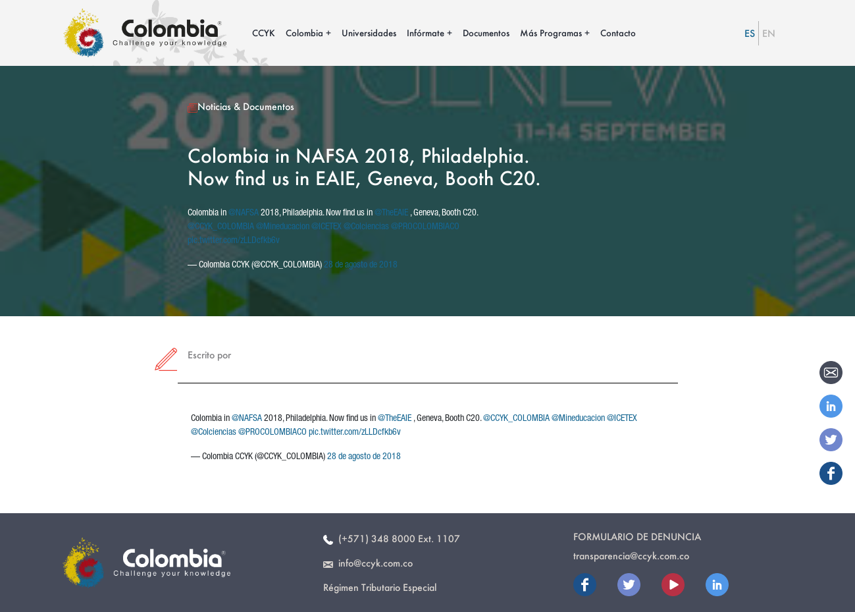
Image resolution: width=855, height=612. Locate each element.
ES (749, 33)
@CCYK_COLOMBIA (221, 227)
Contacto (618, 32)
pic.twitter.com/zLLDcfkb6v (234, 241)
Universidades (369, 32)
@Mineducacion (282, 227)
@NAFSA (243, 213)
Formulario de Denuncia (637, 536)
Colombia (304, 32)
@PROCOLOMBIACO (425, 227)
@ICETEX (326, 227)
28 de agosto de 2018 (361, 265)
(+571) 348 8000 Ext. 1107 (391, 538)
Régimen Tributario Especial (379, 587)
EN (768, 33)
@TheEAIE (391, 213)
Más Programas (551, 32)
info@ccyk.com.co (368, 563)
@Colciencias (366, 227)
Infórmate (425, 32)
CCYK (263, 32)
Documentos (486, 32)
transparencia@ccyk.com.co (631, 555)
